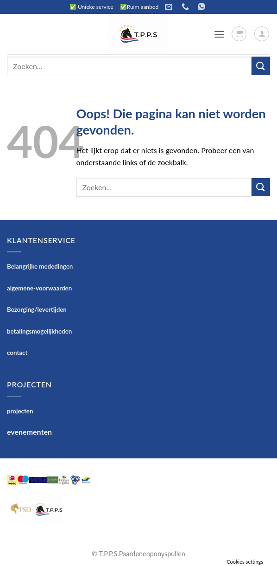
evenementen (29, 431)
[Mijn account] (261, 33)
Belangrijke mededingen (40, 266)
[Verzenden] (261, 66)
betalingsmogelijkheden (39, 331)
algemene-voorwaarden (39, 288)
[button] (219, 34)
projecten (20, 411)
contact (17, 352)
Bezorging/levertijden (37, 309)
